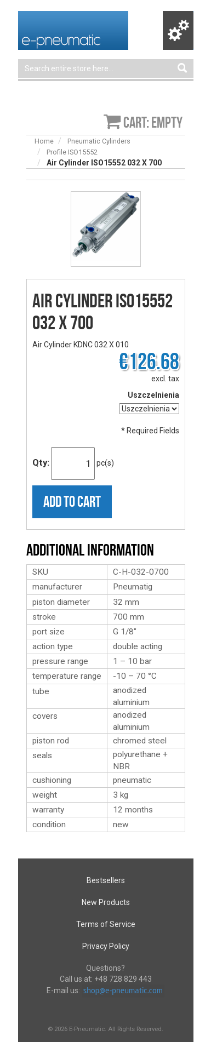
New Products (106, 902)
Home (44, 141)
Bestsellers (106, 880)
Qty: (40, 462)
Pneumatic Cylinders (98, 141)
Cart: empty (153, 122)
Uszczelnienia (153, 395)
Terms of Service (105, 924)
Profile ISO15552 (72, 152)
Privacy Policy (105, 946)
